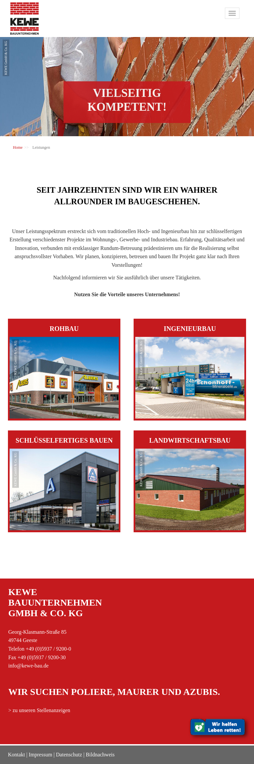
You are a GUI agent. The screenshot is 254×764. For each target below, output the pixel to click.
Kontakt (16, 754)
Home (17, 147)
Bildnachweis (100, 754)
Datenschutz (69, 754)
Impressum (40, 754)
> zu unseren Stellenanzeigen (39, 710)
